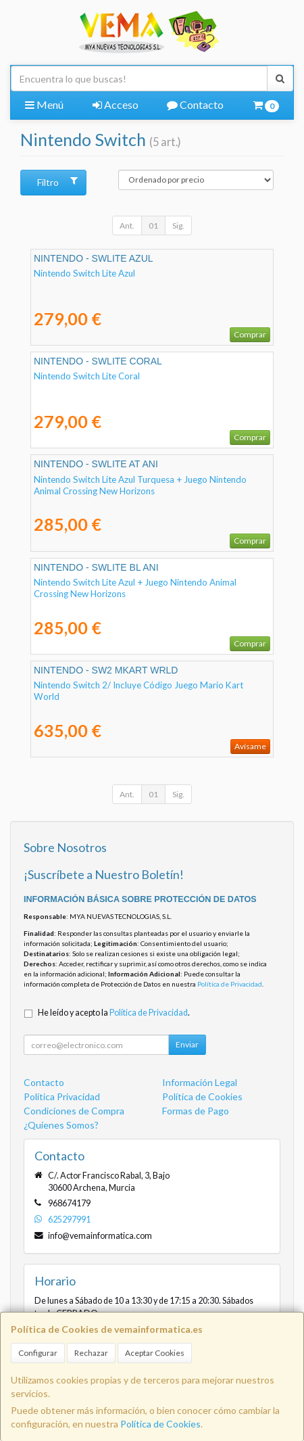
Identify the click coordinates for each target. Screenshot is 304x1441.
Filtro (57, 182)
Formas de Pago (195, 1110)
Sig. (178, 225)
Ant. (127, 225)
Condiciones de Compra (74, 1110)
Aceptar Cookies (154, 1353)
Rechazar (91, 1353)
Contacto (195, 104)
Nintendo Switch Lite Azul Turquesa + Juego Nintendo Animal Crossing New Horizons (140, 485)
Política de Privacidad (229, 984)
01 (153, 225)
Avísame (250, 746)
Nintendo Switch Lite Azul (84, 273)
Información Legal (199, 1082)
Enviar (187, 1044)
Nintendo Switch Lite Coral (87, 376)
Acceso (115, 104)
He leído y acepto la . (114, 1013)
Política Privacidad (62, 1096)
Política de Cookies (160, 1424)
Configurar (37, 1353)
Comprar (250, 334)
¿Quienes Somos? (61, 1125)
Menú (44, 104)
